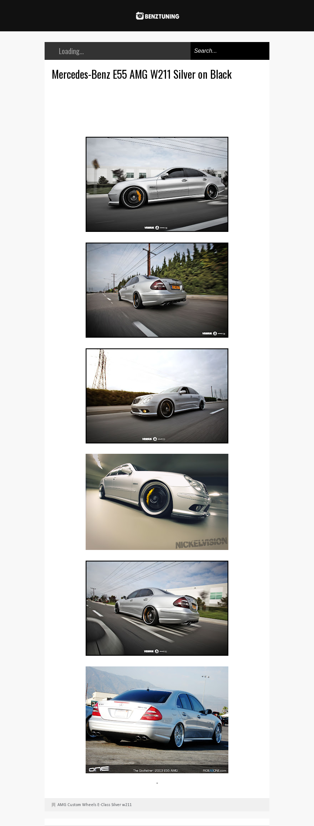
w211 (127, 805)
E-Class (103, 805)
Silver (116, 805)
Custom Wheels (81, 805)
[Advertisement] (159, 107)
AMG (61, 805)
